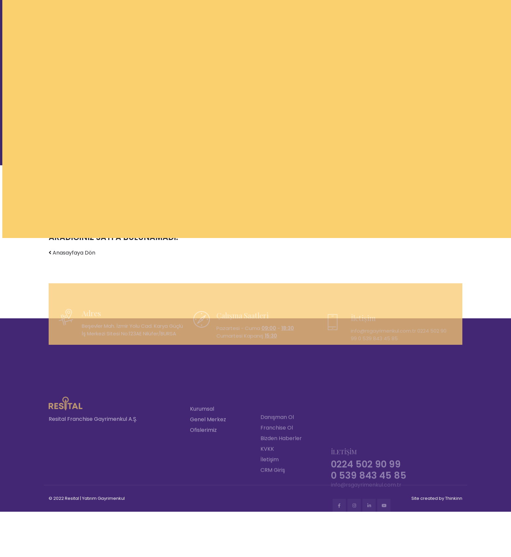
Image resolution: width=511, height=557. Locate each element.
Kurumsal (202, 444)
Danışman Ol (277, 453)
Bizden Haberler (281, 474)
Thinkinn (453, 498)
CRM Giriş (272, 505)
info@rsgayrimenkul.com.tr (366, 517)
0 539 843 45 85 (378, 349)
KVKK (267, 484)
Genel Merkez (208, 454)
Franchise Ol (276, 463)
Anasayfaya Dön (72, 253)
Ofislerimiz (203, 465)
